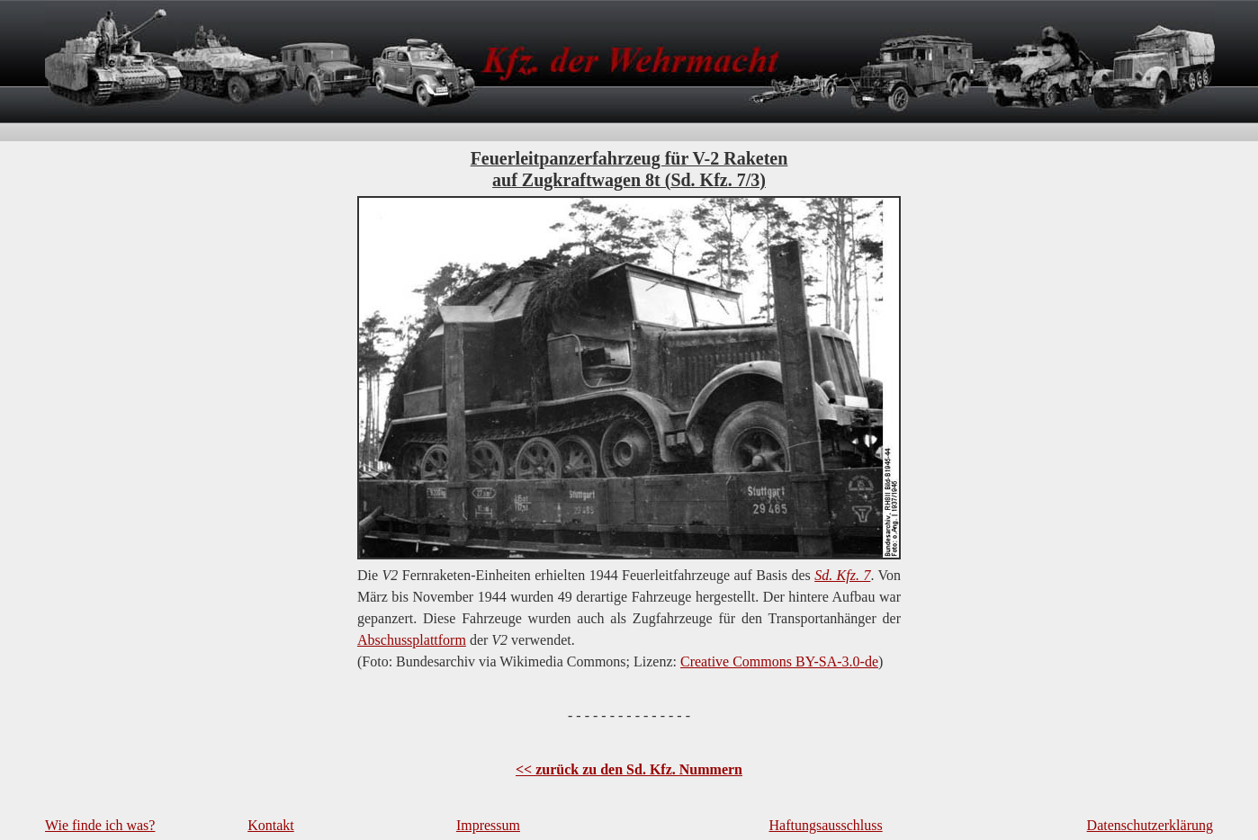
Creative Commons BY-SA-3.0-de (779, 661)
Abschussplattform (411, 640)
